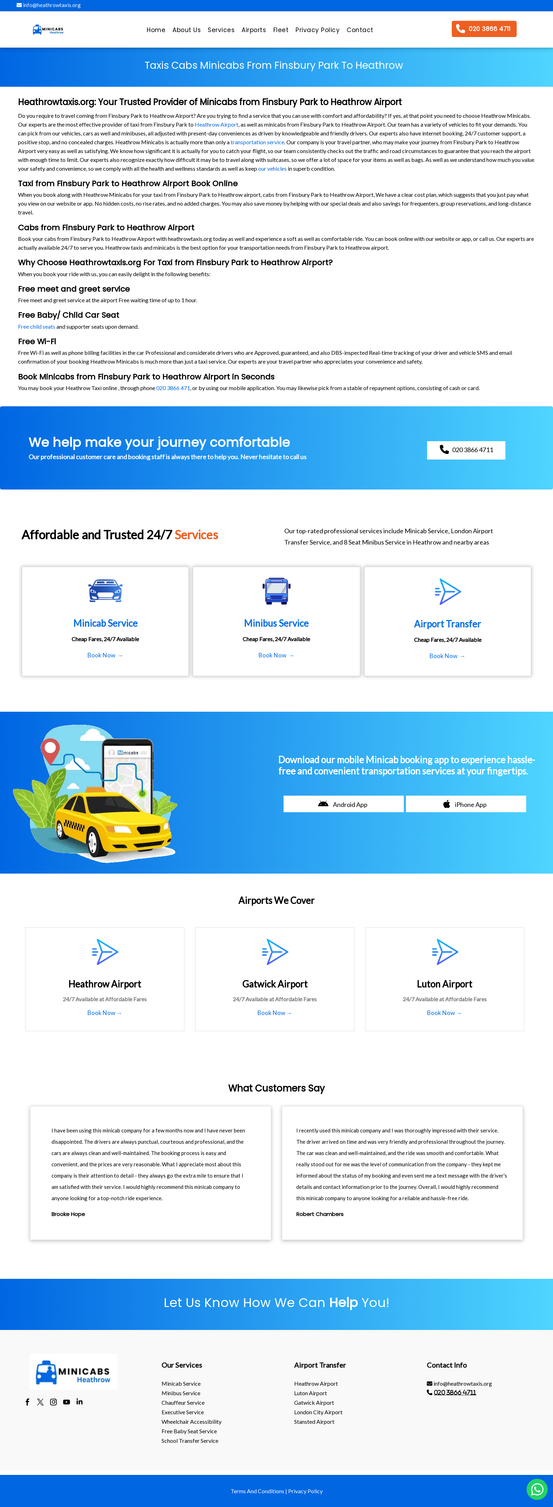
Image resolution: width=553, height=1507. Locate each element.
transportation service (257, 142)
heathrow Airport (316, 1383)
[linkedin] (79, 1403)
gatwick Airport (314, 1402)
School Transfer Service (190, 1440)
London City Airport (318, 1412)
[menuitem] (156, 31)
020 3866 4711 (455, 1392)
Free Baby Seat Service (189, 1431)
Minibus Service (181, 1393)
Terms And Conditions (257, 1491)
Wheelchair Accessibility (191, 1421)
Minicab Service (181, 1383)
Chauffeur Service (183, 1402)
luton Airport (310, 1393)
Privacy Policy (305, 1491)
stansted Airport (314, 1421)
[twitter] (40, 1403)
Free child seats (36, 326)
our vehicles (272, 168)
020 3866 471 (173, 387)
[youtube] (66, 1403)
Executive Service (183, 1412)
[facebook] (27, 1403)
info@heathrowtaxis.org (49, 5)
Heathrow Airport (216, 124)
